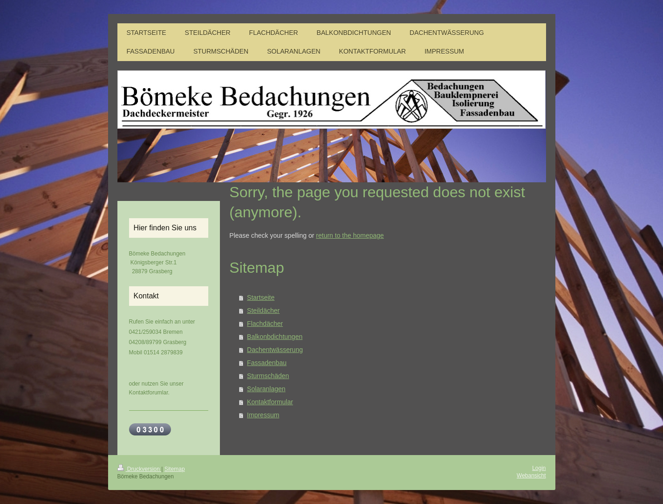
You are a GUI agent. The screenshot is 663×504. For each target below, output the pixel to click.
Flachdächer (265, 323)
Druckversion (139, 469)
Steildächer (263, 310)
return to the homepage (350, 235)
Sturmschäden (268, 376)
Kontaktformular (270, 402)
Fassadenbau (267, 362)
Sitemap (174, 469)
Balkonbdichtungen (274, 336)
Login (539, 468)
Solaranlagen (266, 389)
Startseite (260, 297)
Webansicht (531, 475)
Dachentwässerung (275, 349)
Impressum (263, 415)
